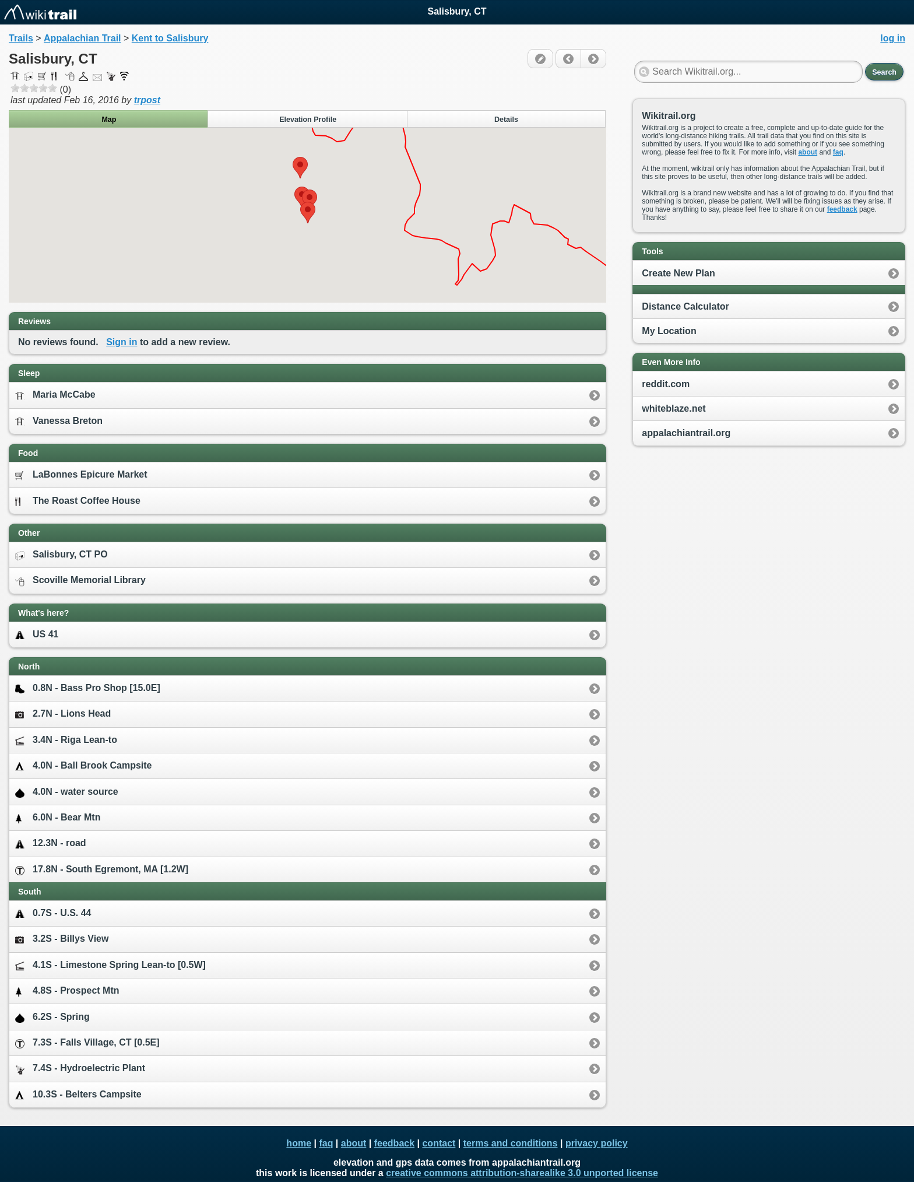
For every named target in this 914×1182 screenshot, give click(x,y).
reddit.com (666, 384)
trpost (147, 100)
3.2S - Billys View (61, 939)
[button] (300, 167)
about (807, 152)
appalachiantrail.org (686, 433)
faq (838, 152)
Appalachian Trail (82, 38)
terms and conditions (510, 1143)
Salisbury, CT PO (61, 554)
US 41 (36, 634)
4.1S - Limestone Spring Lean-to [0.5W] (110, 965)
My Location (669, 331)
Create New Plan (678, 273)
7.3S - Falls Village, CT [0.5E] (87, 1042)
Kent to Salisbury (170, 38)
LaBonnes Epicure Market (81, 474)
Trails (21, 38)
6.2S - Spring (52, 1017)
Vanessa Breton (59, 421)
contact (438, 1143)
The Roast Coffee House (77, 501)
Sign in (121, 342)
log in (892, 38)
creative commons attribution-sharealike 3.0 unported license (522, 1173)
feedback (842, 209)
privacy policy (596, 1143)
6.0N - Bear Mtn (57, 817)
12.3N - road (50, 843)
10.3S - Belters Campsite (78, 1094)
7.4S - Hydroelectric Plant (80, 1068)
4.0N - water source (66, 792)
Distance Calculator (685, 306)
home (298, 1143)
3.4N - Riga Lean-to (66, 740)
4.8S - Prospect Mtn (67, 991)
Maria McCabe (55, 395)
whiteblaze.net (673, 408)
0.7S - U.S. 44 (53, 913)
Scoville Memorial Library (80, 580)
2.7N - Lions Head (63, 713)
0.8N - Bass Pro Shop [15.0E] (87, 688)
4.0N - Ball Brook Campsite (83, 765)
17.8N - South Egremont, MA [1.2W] (101, 869)
